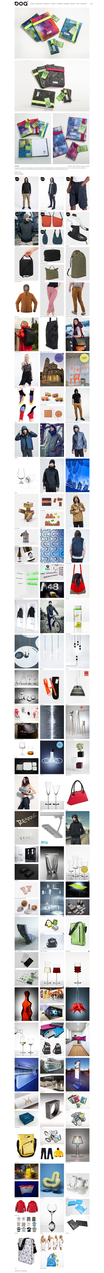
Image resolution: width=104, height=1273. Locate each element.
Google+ (83, 166)
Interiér (59, 4)
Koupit (73, 4)
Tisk (78, 4)
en (91, 4)
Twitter (74, 166)
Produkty (46, 4)
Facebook (70, 166)
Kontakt (84, 4)
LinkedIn (87, 166)
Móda (53, 4)
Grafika (66, 4)
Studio (32, 4)
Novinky (39, 4)
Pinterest (79, 166)
